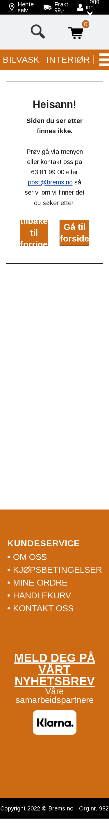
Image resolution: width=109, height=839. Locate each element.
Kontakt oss (43, 608)
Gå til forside (74, 232)
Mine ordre (40, 582)
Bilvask (21, 59)
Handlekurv (75, 31)
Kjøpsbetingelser (57, 569)
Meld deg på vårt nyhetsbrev (54, 669)
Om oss (30, 557)
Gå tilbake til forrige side (34, 233)
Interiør (68, 59)
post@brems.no (50, 182)
